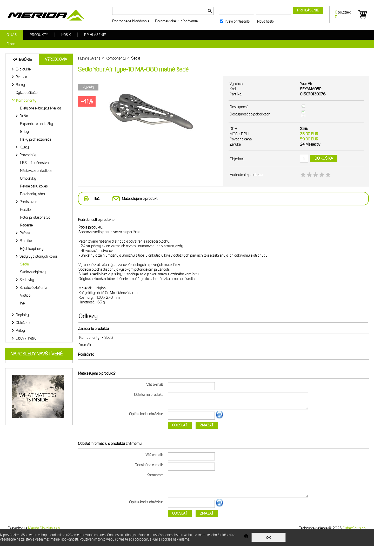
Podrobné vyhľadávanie (130, 21)
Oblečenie (23, 322)
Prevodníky (28, 155)
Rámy (20, 84)
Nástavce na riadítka (35, 170)
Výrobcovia (56, 59)
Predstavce (28, 201)
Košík (66, 34)
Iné (22, 303)
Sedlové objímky (33, 272)
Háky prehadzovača (35, 139)
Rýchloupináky (32, 248)
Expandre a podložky (36, 123)
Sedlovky (26, 279)
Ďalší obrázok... (219, 418)
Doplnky (22, 315)
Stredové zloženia (33, 287)
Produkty (39, 34)
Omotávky (28, 178)
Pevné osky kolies (34, 186)
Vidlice (25, 295)
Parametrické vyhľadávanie (176, 21)
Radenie (26, 225)
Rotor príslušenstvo (35, 217)
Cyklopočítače (26, 92)
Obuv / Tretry (26, 338)
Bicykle (21, 77)
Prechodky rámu (33, 194)
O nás (11, 34)
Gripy (24, 131)
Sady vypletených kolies (38, 256)
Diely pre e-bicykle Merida (40, 108)
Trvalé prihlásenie (237, 21)
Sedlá (24, 264)
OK (268, 538)
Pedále (25, 209)
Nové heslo (265, 21)
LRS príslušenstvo (34, 162)
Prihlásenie (95, 34)
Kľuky (24, 147)
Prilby (20, 330)
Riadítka (25, 240)
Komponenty (89, 337)
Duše (23, 116)
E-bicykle (23, 69)
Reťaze (24, 233)
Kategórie (22, 59)
